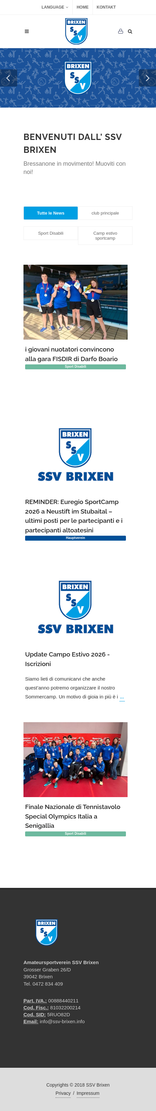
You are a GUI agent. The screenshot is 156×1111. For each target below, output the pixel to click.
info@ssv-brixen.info (62, 1021)
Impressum (88, 1093)
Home (83, 7)
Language (55, 7)
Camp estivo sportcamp (105, 236)
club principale (105, 213)
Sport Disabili (50, 233)
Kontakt (106, 7)
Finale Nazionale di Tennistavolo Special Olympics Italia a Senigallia (72, 816)
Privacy (63, 1093)
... (122, 696)
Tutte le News (50, 213)
